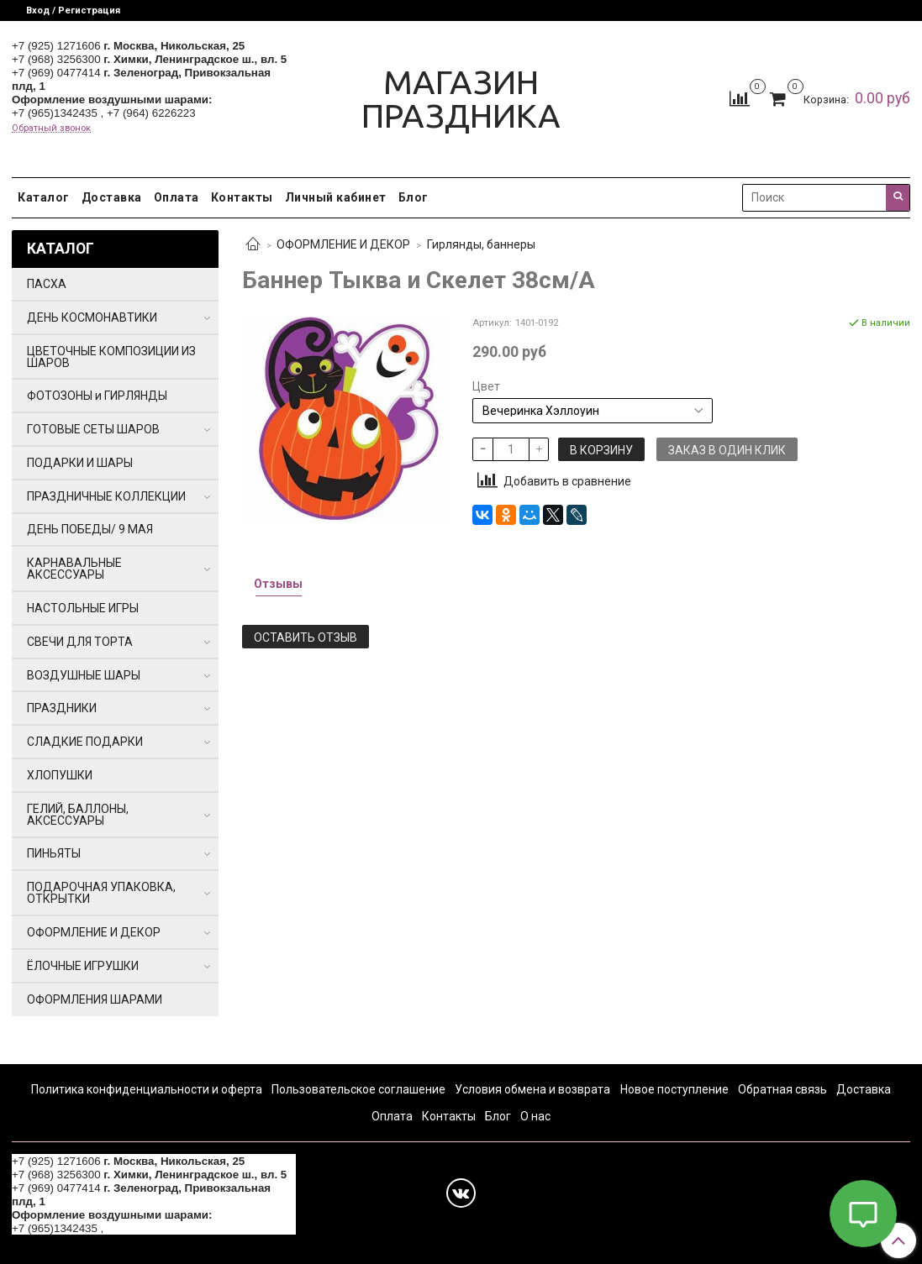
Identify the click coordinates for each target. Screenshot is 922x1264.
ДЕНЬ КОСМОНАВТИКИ (92, 317)
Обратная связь (782, 1089)
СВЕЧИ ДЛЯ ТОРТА (80, 641)
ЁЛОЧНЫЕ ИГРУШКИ (83, 966)
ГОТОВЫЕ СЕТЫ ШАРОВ (93, 429)
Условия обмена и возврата (532, 1089)
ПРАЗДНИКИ (62, 708)
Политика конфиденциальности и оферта (146, 1089)
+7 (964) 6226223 (151, 113)
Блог (413, 197)
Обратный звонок (51, 128)
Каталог (44, 197)
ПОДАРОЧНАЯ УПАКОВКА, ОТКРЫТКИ (101, 892)
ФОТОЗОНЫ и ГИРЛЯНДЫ (97, 395)
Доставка (112, 197)
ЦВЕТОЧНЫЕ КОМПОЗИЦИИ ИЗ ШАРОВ (111, 357)
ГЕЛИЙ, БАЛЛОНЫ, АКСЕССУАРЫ (78, 814)
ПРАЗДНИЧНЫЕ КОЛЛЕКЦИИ (106, 496)
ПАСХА (46, 284)
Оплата (176, 197)
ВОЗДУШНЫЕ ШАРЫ (83, 675)
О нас (535, 1116)
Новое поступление (674, 1089)
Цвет (486, 386)
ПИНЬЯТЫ (54, 853)
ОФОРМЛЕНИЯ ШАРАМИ (94, 999)
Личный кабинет (336, 197)
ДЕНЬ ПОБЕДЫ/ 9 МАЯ (90, 529)
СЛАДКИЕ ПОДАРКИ (85, 741)
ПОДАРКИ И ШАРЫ (80, 462)
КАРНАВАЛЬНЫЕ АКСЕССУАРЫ (74, 568)
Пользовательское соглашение (358, 1089)
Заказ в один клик (727, 450)
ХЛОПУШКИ (59, 775)
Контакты (242, 197)
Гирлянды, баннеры (481, 244)
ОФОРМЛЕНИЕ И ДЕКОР (343, 244)
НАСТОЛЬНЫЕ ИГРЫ (83, 608)
